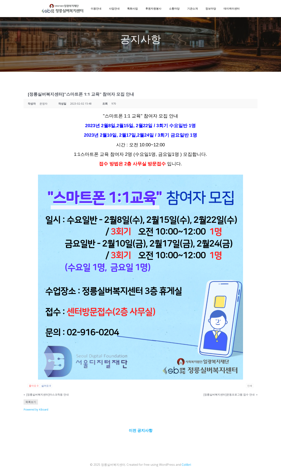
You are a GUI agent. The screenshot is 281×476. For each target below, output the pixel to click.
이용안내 (96, 8)
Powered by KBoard (36, 409)
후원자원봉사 (153, 8)
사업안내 (114, 8)
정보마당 (210, 8)
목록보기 (30, 402)
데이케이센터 (232, 8)
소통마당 (174, 8)
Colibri (186, 465)
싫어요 (46, 385)
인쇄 (249, 385)
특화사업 (132, 8)
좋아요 (33, 385)
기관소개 (192, 8)
